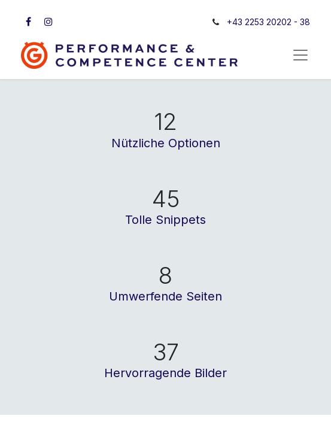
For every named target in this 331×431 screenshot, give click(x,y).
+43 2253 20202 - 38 (268, 22)
